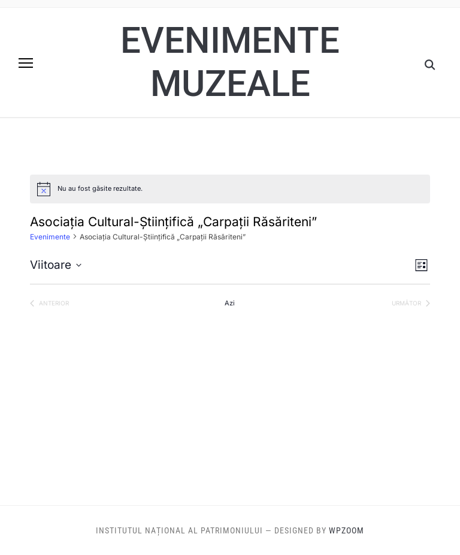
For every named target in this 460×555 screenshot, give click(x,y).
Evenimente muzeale (230, 62)
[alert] (230, 189)
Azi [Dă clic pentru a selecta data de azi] (230, 303)
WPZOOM (346, 530)
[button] (26, 63)
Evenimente (50, 236)
